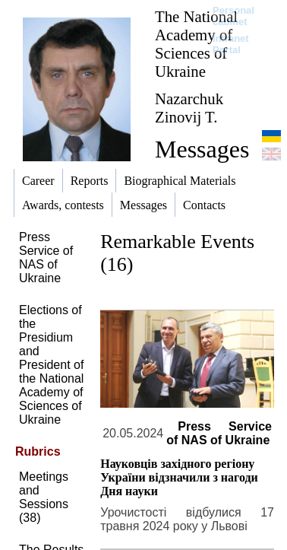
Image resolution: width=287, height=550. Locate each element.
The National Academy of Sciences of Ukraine (196, 44)
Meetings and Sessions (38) (43, 497)
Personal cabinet (233, 16)
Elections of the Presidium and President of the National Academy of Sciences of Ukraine (51, 365)
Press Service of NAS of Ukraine (46, 257)
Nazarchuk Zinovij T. (189, 108)
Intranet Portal (231, 44)
